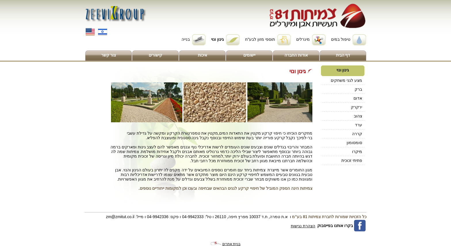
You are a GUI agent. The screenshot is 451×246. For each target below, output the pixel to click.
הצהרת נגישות (303, 226)
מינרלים (303, 39)
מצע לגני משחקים (346, 80)
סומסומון (354, 142)
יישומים (249, 55)
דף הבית (343, 55)
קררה (357, 133)
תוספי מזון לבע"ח (260, 39)
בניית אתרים (231, 244)
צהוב (358, 116)
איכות (202, 55)
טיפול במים (340, 39)
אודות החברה (296, 55)
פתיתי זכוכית (351, 160)
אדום (357, 98)
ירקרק (356, 107)
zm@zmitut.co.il (120, 216)
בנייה (185, 39)
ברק (358, 89)
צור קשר (108, 55)
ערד (358, 125)
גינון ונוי (217, 39)
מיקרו (357, 151)
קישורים (155, 55)
